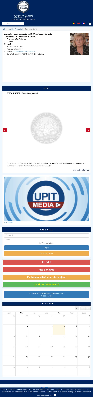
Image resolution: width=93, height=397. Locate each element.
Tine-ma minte (46, 243)
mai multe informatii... (81, 170)
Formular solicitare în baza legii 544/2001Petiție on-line (46, 294)
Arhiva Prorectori (16, 29)
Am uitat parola (46, 253)
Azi (77, 308)
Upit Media (8, 222)
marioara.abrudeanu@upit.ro (24, 51)
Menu (90, 23)
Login (46, 248)
